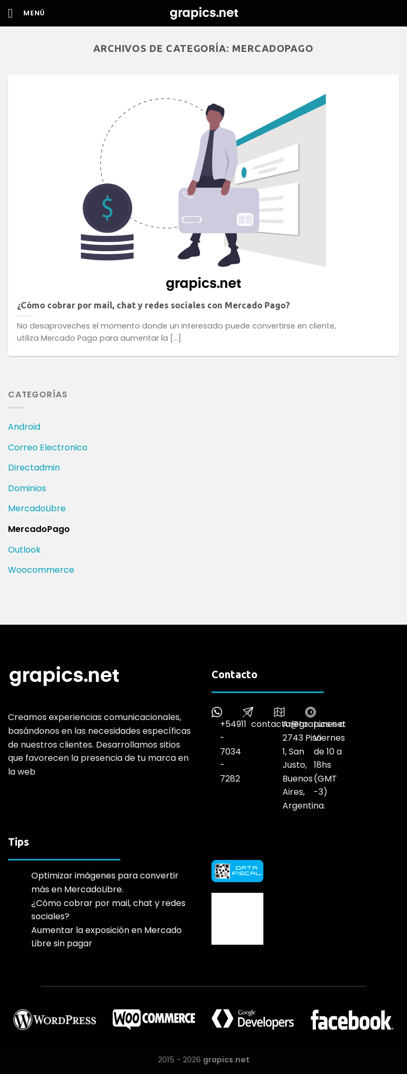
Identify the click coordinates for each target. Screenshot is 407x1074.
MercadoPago (39, 529)
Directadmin (34, 467)
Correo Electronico (47, 447)
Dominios (27, 488)
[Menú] (26, 13)
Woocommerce (41, 570)
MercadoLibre (37, 508)
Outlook (24, 550)
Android (24, 427)
